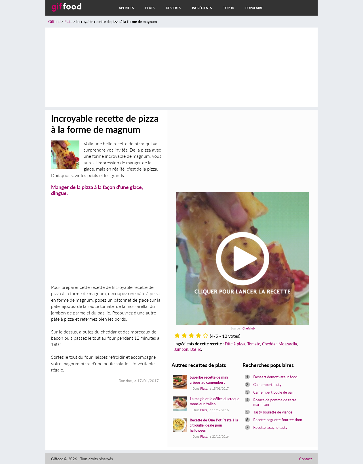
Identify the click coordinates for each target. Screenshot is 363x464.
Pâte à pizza (235, 343)
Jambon (181, 349)
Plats (150, 8)
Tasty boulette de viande (272, 412)
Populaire (254, 8)
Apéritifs (126, 8)
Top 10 (228, 8)
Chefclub (248, 328)
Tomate (253, 343)
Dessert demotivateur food (275, 377)
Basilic (195, 349)
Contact (305, 459)
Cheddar (269, 343)
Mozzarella (287, 343)
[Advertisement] (181, 67)
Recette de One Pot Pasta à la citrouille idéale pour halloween (214, 425)
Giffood (54, 21)
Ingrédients (202, 8)
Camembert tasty (267, 384)
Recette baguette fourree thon (277, 419)
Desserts (173, 8)
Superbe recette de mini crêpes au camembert (209, 380)
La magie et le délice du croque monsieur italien (214, 401)
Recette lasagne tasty (270, 427)
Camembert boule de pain (273, 392)
